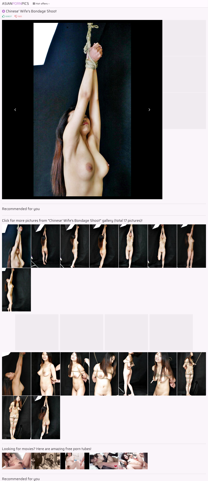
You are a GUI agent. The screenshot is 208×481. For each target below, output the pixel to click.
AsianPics (15, 3)
